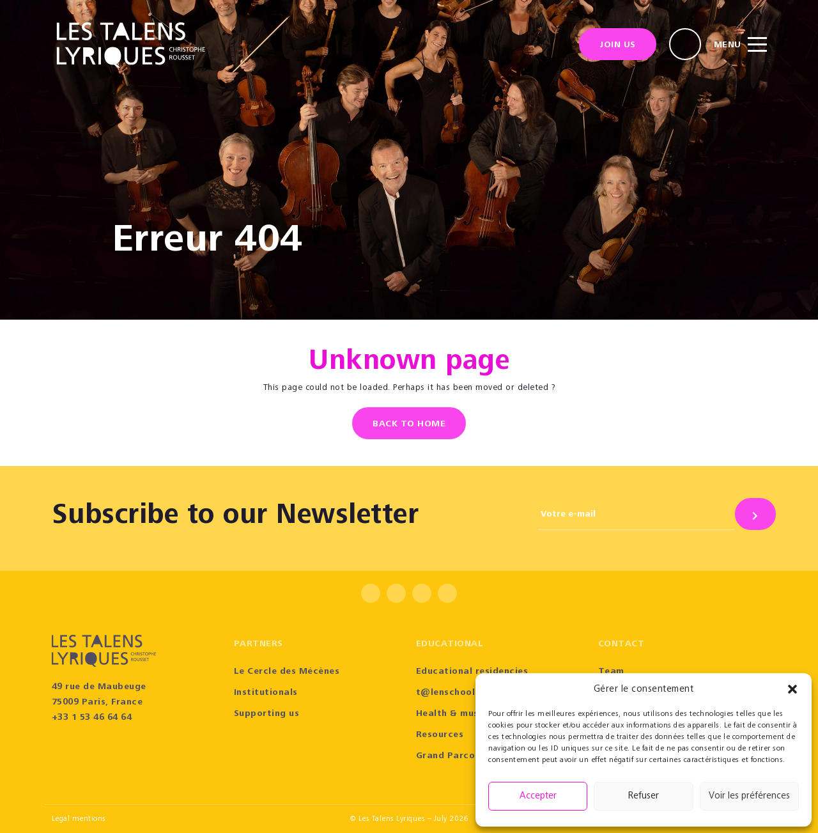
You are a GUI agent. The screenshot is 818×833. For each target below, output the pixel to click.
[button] (792, 689)
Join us (617, 45)
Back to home (409, 424)
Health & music (451, 714)
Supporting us (267, 714)
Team (611, 671)
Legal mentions (79, 819)
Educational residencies (472, 671)
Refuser (643, 796)
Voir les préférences (749, 796)
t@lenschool (445, 693)
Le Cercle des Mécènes (287, 671)
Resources (440, 735)
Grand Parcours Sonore (470, 756)
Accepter (538, 796)
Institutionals (266, 693)
